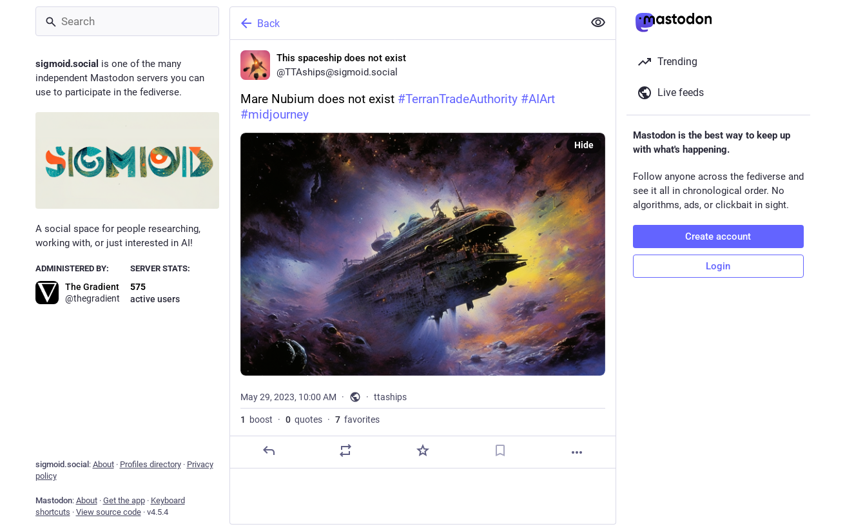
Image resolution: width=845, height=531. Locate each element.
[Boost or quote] (345, 450)
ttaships (390, 397)
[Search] (127, 21)
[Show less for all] (598, 22)
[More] (577, 452)
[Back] (405, 23)
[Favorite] (422, 450)
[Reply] (268, 450)
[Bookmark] (499, 450)
